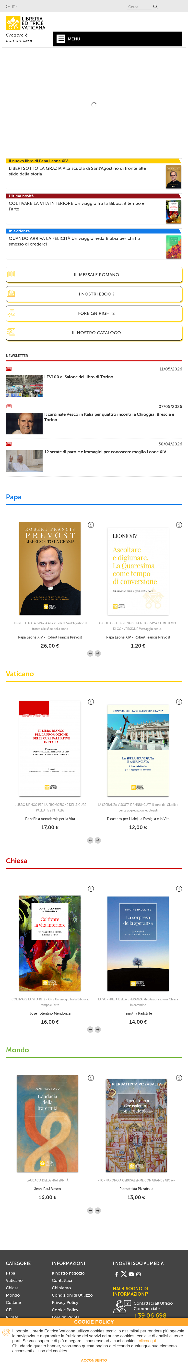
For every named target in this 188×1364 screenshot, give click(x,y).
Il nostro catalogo (96, 332)
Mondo (17, 1050)
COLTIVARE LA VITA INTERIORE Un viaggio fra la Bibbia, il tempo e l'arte (50, 1002)
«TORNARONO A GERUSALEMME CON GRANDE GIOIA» (136, 1180)
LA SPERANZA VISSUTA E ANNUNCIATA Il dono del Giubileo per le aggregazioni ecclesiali (138, 807)
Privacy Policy (65, 1302)
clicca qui (147, 1341)
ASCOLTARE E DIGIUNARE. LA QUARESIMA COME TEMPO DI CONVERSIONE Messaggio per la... (138, 626)
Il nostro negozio (68, 1273)
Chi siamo (61, 1287)
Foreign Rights (96, 313)
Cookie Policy (65, 1309)
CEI (9, 1309)
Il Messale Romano (96, 274)
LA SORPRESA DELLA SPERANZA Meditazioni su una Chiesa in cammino (138, 1002)
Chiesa (16, 861)
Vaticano (20, 674)
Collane (13, 1302)
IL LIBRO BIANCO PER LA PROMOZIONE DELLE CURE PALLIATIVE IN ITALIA (50, 807)
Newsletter (17, 356)
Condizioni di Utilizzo (72, 1295)
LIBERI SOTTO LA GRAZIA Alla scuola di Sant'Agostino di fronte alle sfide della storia (49, 626)
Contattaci (62, 1280)
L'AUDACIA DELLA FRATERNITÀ (47, 1180)
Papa (14, 497)
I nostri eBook (96, 294)
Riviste (12, 1317)
